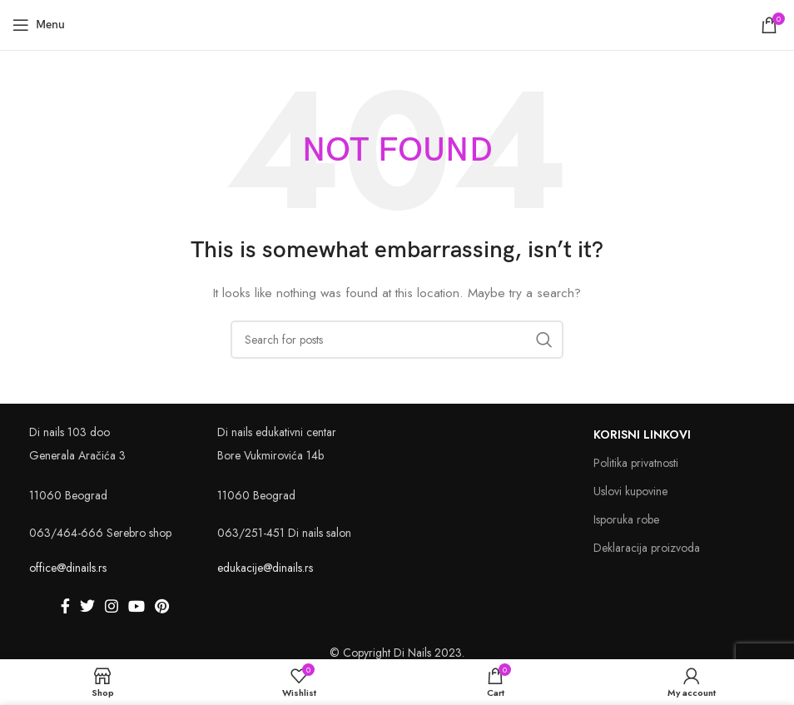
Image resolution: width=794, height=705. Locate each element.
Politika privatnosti (635, 462)
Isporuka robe (626, 519)
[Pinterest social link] (162, 605)
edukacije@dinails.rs (265, 567)
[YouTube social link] (136, 605)
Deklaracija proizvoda (646, 547)
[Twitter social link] (87, 605)
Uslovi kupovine (630, 491)
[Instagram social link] (111, 605)
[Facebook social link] (65, 605)
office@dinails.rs (68, 567)
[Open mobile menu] (38, 25)
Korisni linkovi (642, 434)
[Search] (397, 339)
